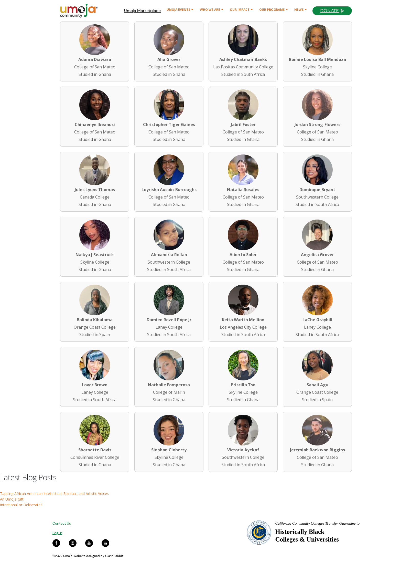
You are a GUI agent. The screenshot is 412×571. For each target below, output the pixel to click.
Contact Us (61, 523)
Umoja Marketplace (142, 10)
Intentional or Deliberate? (21, 504)
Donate (329, 10)
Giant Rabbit (114, 556)
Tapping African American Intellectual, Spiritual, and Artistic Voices (54, 493)
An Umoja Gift (12, 499)
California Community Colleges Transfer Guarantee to (317, 523)
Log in (57, 533)
